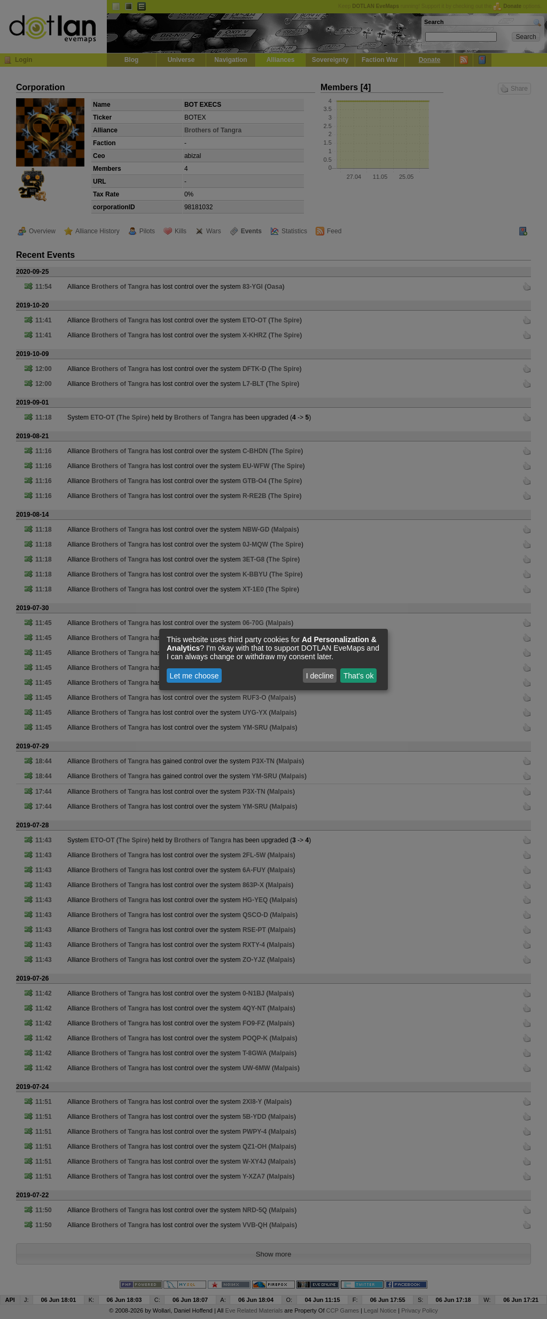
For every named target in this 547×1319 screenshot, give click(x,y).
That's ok (358, 676)
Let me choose (194, 676)
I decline (320, 676)
